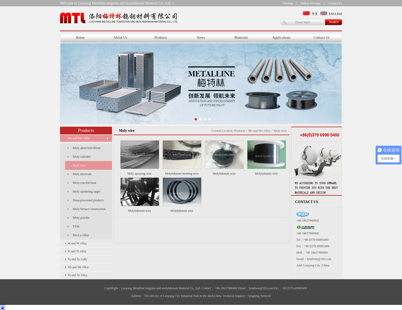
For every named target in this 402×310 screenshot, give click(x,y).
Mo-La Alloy (81, 235)
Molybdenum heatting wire (182, 173)
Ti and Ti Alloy (77, 251)
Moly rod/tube (82, 156)
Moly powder (81, 217)
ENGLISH (335, 14)
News (201, 37)
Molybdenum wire (224, 173)
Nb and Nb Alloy (78, 267)
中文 (315, 14)
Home (80, 37)
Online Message (311, 3)
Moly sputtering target (86, 191)
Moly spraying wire (139, 173)
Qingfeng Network (259, 296)
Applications (281, 37)
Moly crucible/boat (84, 183)
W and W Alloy (77, 243)
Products (160, 37)
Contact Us (335, 3)
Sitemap (288, 3)
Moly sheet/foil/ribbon (86, 148)
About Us (120, 37)
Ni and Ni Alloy (77, 275)
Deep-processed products (88, 200)
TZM (76, 226)
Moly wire (79, 165)
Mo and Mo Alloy (79, 138)
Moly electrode (82, 174)
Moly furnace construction (89, 209)
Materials (241, 37)
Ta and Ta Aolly (77, 259)
